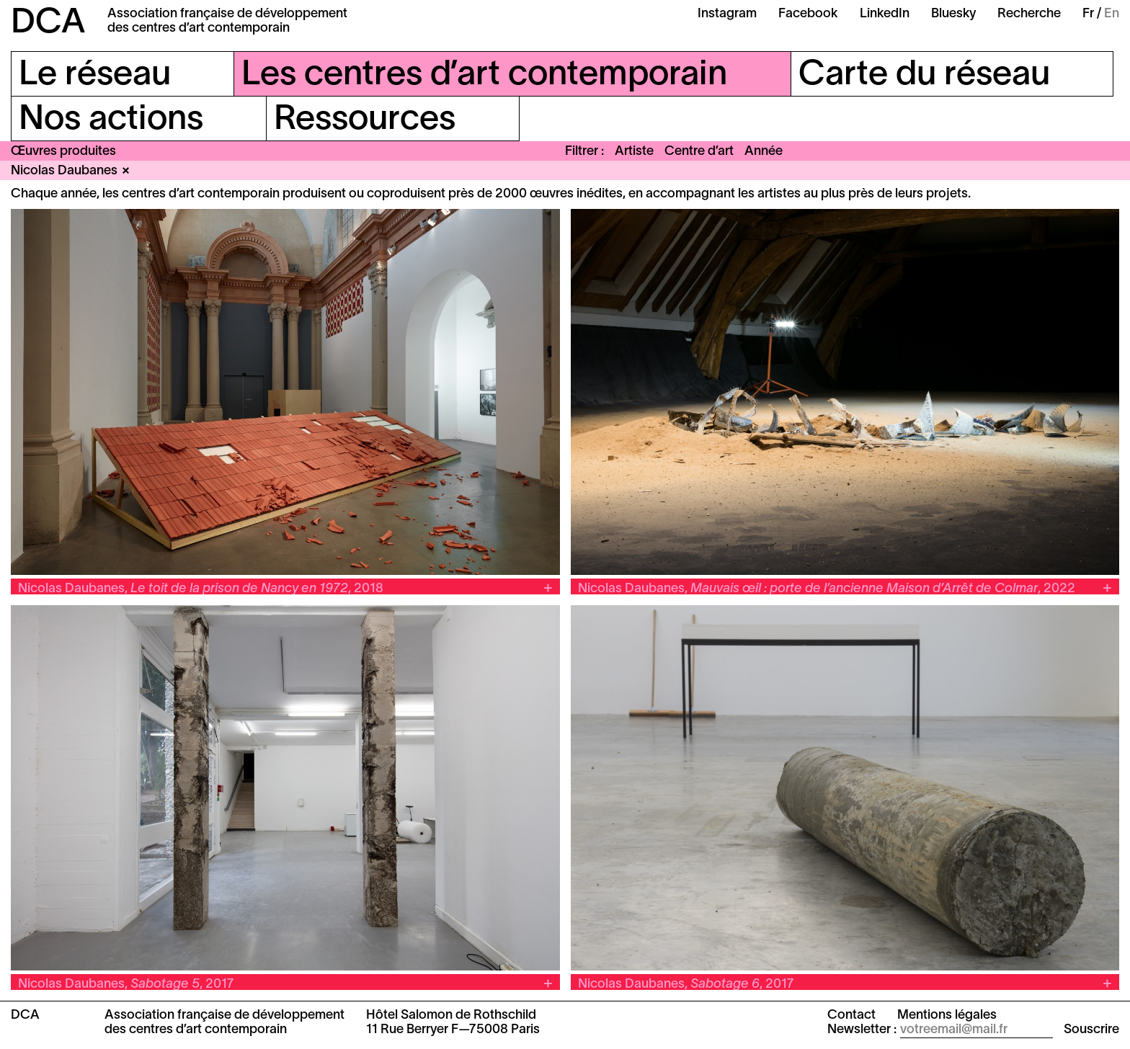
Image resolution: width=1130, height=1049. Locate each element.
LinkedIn (884, 14)
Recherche (1029, 14)
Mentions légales (947, 1015)
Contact (851, 1015)
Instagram (727, 14)
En (1111, 14)
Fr (1088, 14)
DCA (48, 24)
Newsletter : (862, 1030)
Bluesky (953, 14)
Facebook (808, 14)
